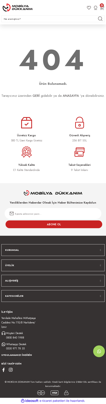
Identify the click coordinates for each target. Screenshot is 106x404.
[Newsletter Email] (53, 213)
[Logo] (17, 7)
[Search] (53, 19)
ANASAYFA (71, 95)
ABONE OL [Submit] (54, 224)
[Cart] (102, 7)
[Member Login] (95, 7)
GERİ (36, 95)
